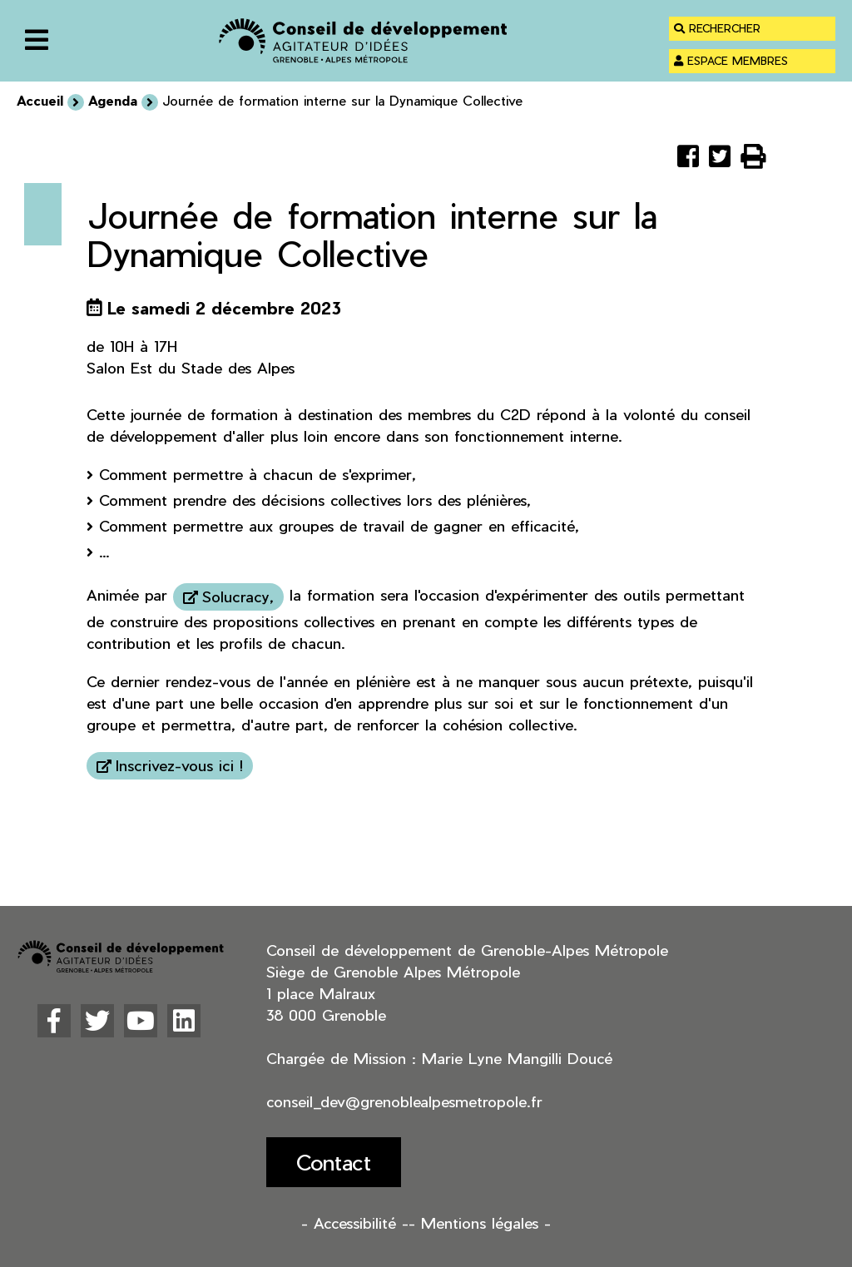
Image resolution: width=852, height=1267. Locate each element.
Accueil (40, 100)
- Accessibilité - (355, 1222)
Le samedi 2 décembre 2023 (224, 308)
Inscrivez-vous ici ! (179, 765)
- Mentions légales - (480, 1222)
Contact (333, 1162)
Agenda (112, 100)
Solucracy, (238, 596)
